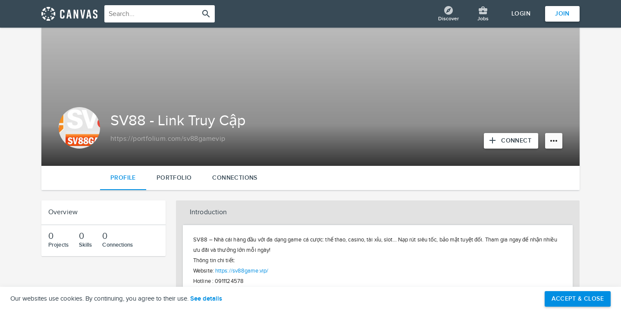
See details (206, 299)
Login (520, 13)
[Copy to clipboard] (168, 139)
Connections (234, 177)
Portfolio (174, 177)
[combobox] (159, 13)
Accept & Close (578, 298)
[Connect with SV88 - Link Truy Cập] (511, 141)
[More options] (553, 141)
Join (562, 13)
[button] (378, 212)
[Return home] (69, 14)
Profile (123, 177)
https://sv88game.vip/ (241, 270)
